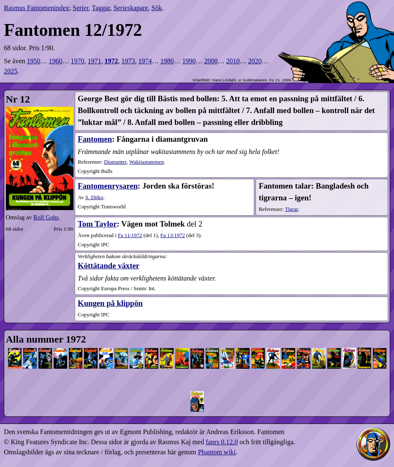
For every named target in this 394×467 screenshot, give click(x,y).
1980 (167, 61)
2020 (255, 61)
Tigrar (291, 209)
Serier (81, 7)
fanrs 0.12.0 (222, 441)
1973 (128, 61)
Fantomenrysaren (108, 185)
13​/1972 (172, 235)
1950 (34, 61)
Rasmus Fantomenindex (36, 7)
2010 (233, 61)
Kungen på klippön (110, 303)
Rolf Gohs (46, 217)
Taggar (101, 7)
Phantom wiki (217, 452)
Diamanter (115, 162)
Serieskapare (131, 7)
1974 (145, 61)
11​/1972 (130, 235)
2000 (211, 61)
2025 (10, 71)
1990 (189, 61)
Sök (157, 7)
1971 (94, 61)
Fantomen (95, 139)
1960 (55, 61)
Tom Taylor (97, 223)
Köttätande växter (108, 265)
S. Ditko (94, 197)
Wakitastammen (146, 162)
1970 (77, 61)
